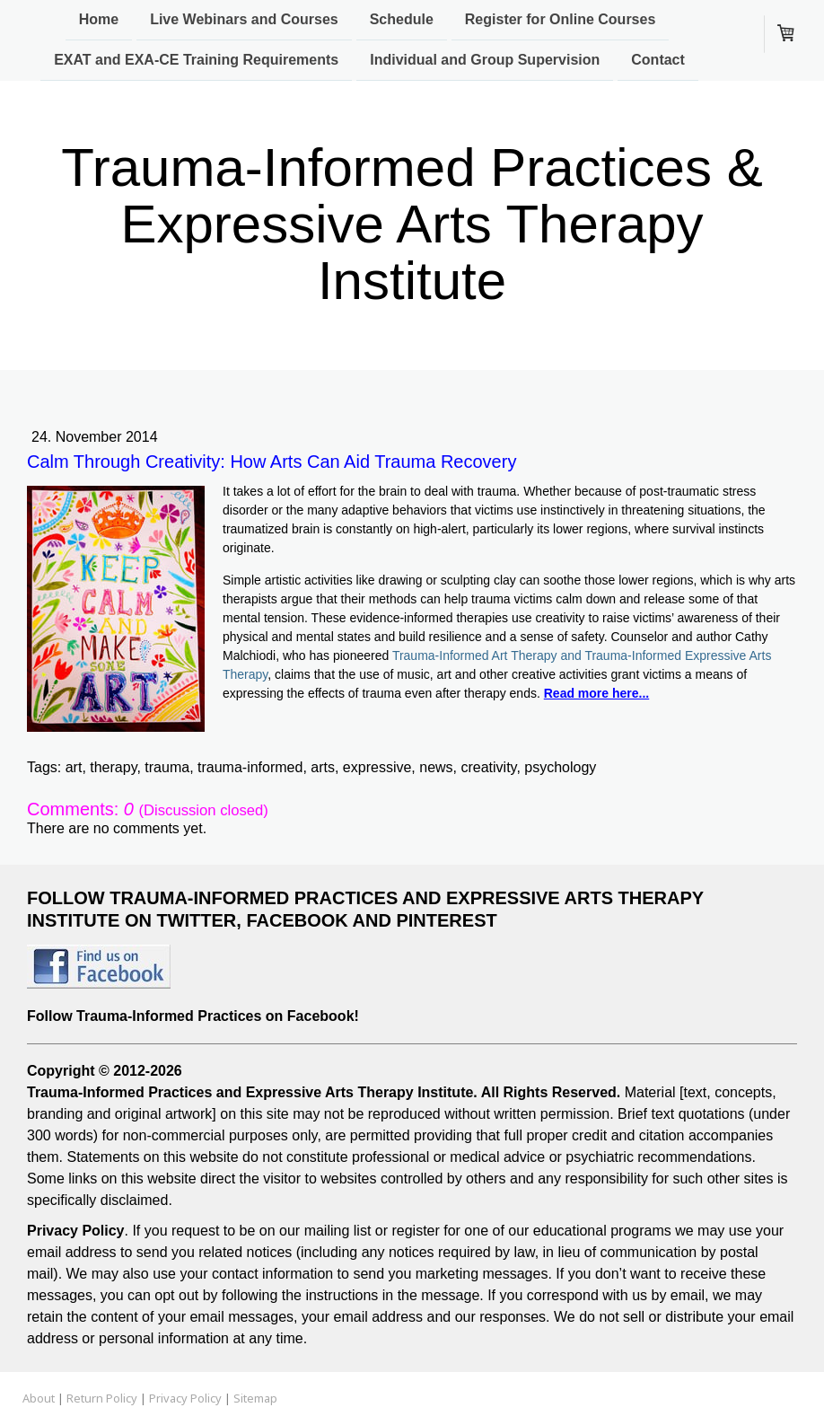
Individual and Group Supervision (485, 61)
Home (98, 19)
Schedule (402, 19)
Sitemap (255, 1398)
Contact (658, 61)
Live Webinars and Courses (244, 19)
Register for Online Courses (560, 19)
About (38, 1398)
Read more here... (597, 693)
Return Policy (101, 1398)
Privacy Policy (185, 1398)
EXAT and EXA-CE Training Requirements (196, 61)
